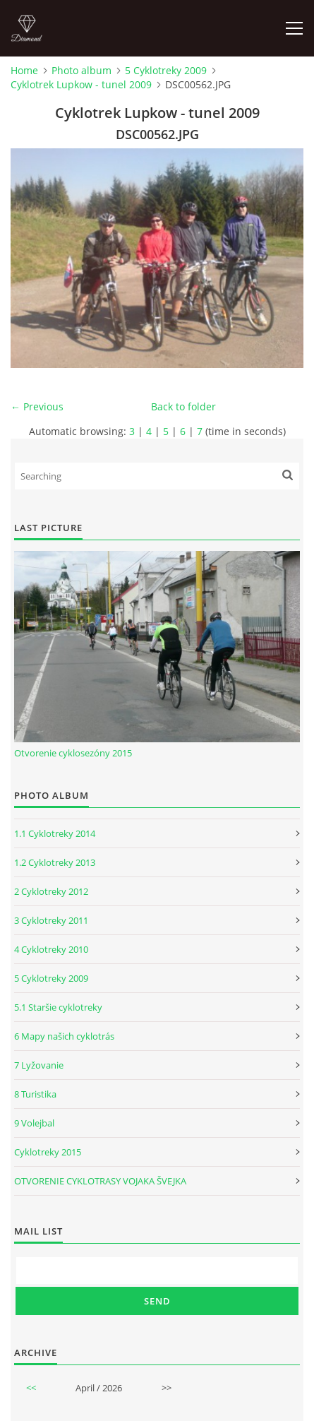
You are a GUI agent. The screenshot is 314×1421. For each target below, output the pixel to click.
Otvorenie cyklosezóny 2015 (73, 753)
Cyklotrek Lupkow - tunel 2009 (81, 84)
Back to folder (183, 406)
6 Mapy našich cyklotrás (64, 1036)
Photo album (81, 70)
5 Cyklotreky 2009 (166, 70)
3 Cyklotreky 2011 (51, 920)
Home (24, 70)
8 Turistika (35, 1094)
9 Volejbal (34, 1123)
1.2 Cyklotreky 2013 (54, 862)
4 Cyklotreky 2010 (51, 949)
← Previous (37, 406)
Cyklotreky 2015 (47, 1152)
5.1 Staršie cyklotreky (58, 1007)
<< (31, 1387)
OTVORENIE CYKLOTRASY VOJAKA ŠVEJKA (100, 1181)
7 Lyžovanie (39, 1065)
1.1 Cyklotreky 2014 (54, 833)
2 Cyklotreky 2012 (51, 891)
